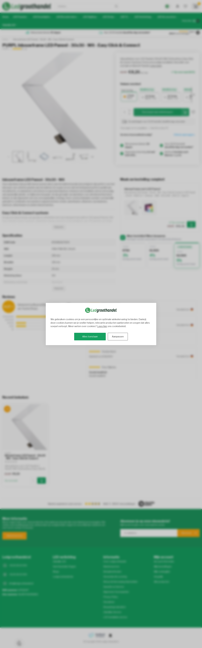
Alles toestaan (90, 336)
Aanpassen (118, 336)
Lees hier (102, 326)
